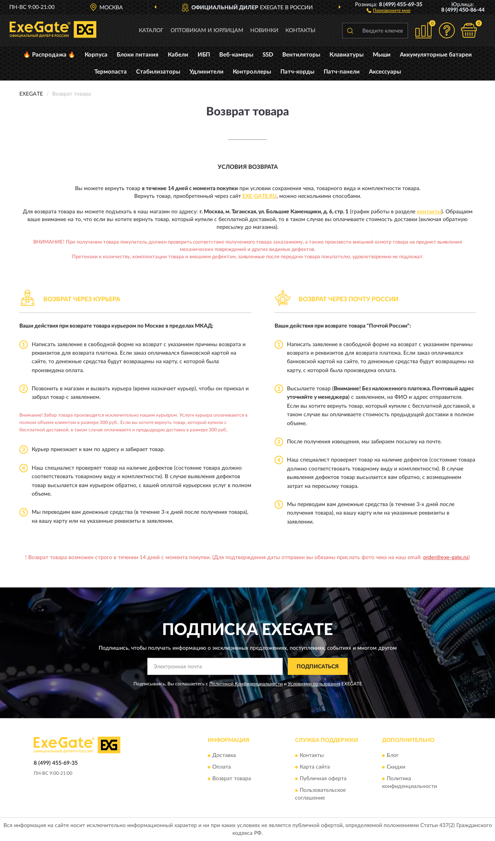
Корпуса (96, 55)
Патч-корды (297, 72)
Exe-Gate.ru (259, 196)
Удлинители (206, 72)
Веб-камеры (236, 55)
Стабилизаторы (158, 72)
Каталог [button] (151, 30)
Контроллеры (252, 72)
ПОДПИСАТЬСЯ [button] (318, 666)
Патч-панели (342, 72)
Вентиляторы (301, 55)
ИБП (204, 55)
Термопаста (110, 72)
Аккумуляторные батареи (436, 55)
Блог (393, 755)
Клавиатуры (346, 55)
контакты (429, 212)
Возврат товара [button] (231, 778)
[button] (388, 10)
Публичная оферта (323, 778)
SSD (268, 55)
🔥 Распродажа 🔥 (49, 55)
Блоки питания (138, 55)
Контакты (300, 30)
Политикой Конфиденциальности (246, 683)
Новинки (264, 30)
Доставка (224, 755)
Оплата (221, 767)
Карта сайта (315, 767)
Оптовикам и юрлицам (207, 30)
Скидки (396, 767)
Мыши (382, 55)
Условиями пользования (314, 683)
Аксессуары (385, 72)
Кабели (178, 55)
